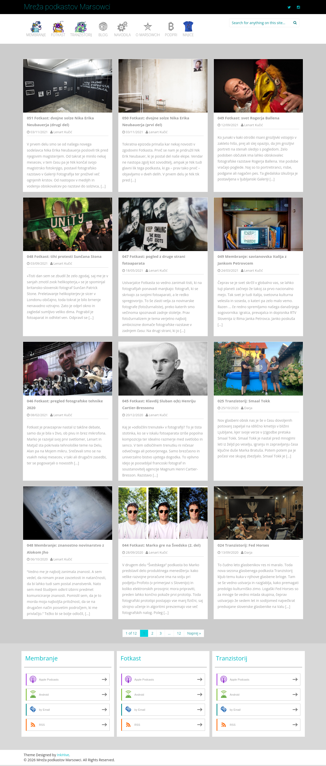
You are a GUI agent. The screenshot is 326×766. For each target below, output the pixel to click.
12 (179, 633)
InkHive (63, 754)
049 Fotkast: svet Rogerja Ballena (248, 117)
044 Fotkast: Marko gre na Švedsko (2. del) (161, 545)
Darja (248, 408)
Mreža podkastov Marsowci (67, 7)
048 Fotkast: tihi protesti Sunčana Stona (64, 256)
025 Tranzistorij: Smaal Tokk (244, 400)
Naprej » (194, 633)
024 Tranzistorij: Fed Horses (243, 545)
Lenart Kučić (62, 132)
